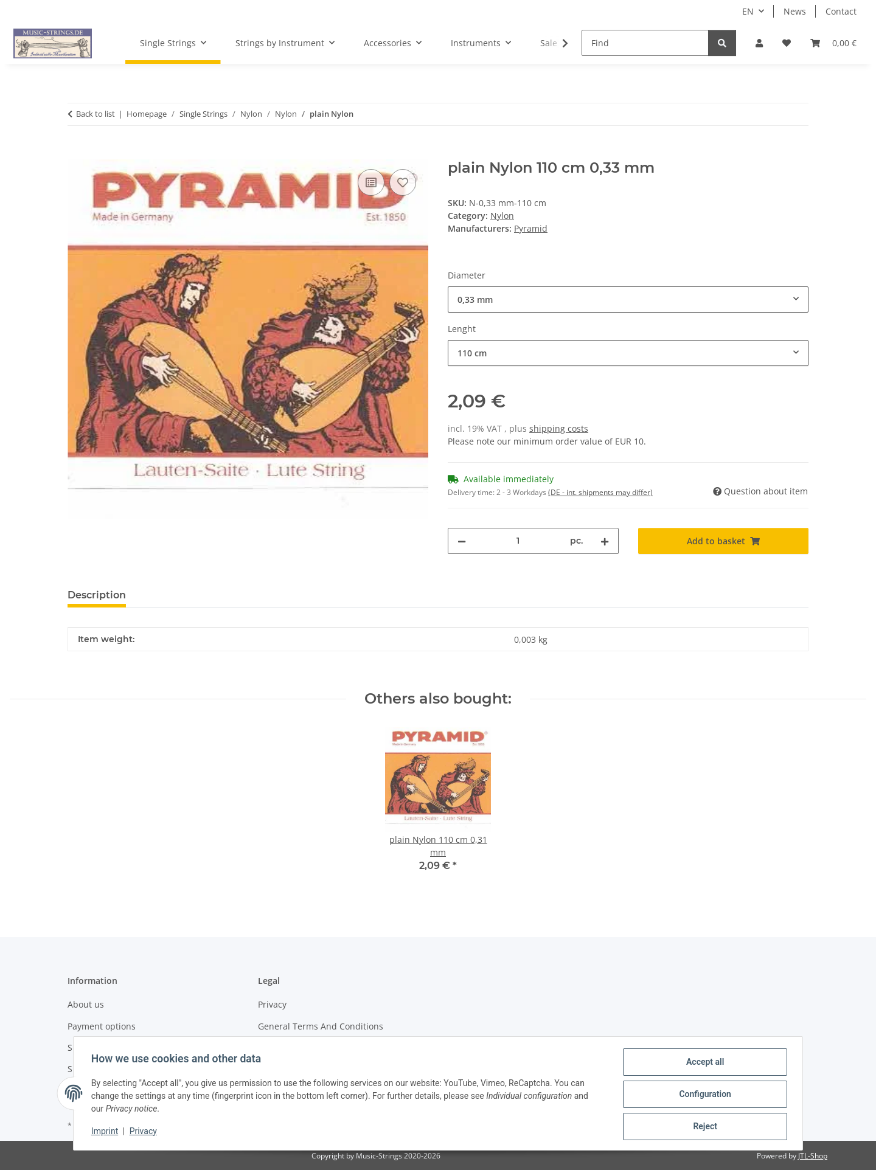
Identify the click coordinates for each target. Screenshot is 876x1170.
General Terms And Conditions (320, 1026)
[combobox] (628, 299)
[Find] (645, 43)
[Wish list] (787, 43)
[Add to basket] (77, 152)
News (795, 11)
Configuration (703, 1095)
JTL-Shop (812, 1156)
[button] (759, 43)
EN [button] (748, 11)
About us (86, 1004)
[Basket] (833, 43)
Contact (841, 11)
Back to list (95, 113)
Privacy (145, 1132)
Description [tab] (97, 595)
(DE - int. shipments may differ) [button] (600, 492)
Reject (703, 1127)
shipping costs (558, 428)
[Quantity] (517, 540)
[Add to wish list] (402, 182)
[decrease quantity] (461, 540)
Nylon (502, 215)
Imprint (106, 1132)
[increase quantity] (604, 540)
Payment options (102, 1026)
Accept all (703, 1063)
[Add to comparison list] (371, 182)
